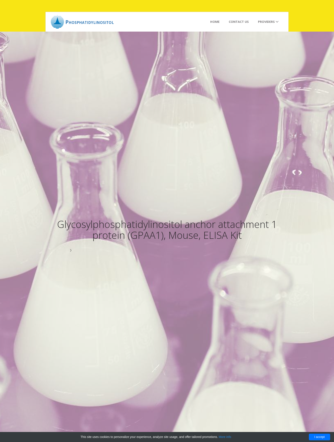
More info (225, 437)
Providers (268, 22)
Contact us (239, 22)
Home (215, 22)
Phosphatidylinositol (89, 21)
